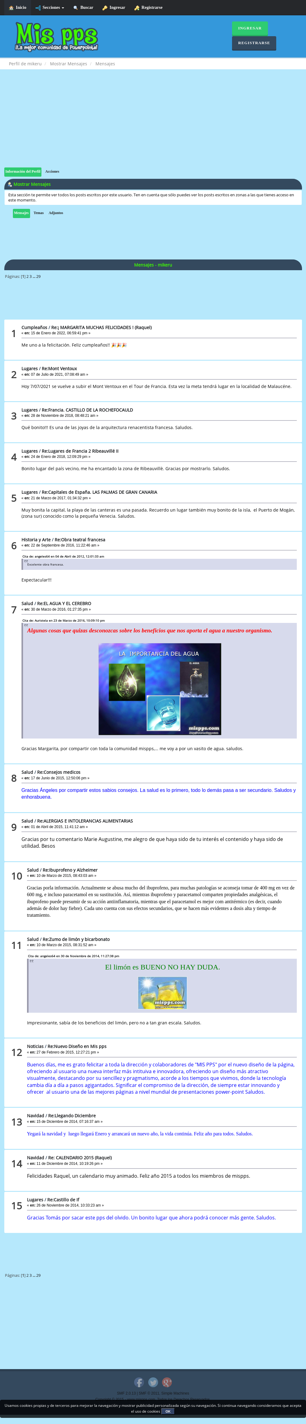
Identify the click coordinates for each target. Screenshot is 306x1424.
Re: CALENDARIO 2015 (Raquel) (80, 1158)
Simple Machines (175, 1393)
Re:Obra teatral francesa (80, 540)
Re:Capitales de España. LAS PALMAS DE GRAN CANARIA (99, 492)
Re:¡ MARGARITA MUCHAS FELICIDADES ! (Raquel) (101, 327)
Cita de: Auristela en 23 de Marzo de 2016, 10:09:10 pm (63, 620)
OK (168, 1411)
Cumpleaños (34, 327)
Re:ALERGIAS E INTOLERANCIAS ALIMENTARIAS (85, 821)
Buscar (83, 7)
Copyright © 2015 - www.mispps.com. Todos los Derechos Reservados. (153, 1399)
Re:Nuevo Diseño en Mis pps (77, 1046)
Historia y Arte (36, 540)
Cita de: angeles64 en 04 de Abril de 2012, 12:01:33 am (63, 556)
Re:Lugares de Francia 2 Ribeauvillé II (80, 451)
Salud (27, 603)
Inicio (17, 7)
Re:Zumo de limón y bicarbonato (76, 939)
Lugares (29, 368)
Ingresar (114, 7)
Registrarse (148, 7)
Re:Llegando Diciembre (72, 1116)
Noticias (35, 1046)
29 (38, 276)
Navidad (35, 1116)
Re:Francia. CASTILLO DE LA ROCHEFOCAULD (87, 410)
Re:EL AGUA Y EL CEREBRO (64, 603)
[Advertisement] (153, 124)
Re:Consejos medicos (58, 772)
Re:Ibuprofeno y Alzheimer (70, 870)
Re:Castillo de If (63, 1200)
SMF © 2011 (149, 1393)
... (34, 276)
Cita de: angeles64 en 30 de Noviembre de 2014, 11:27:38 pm (73, 956)
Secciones (50, 7)
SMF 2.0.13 (126, 1393)
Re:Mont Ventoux (59, 368)
